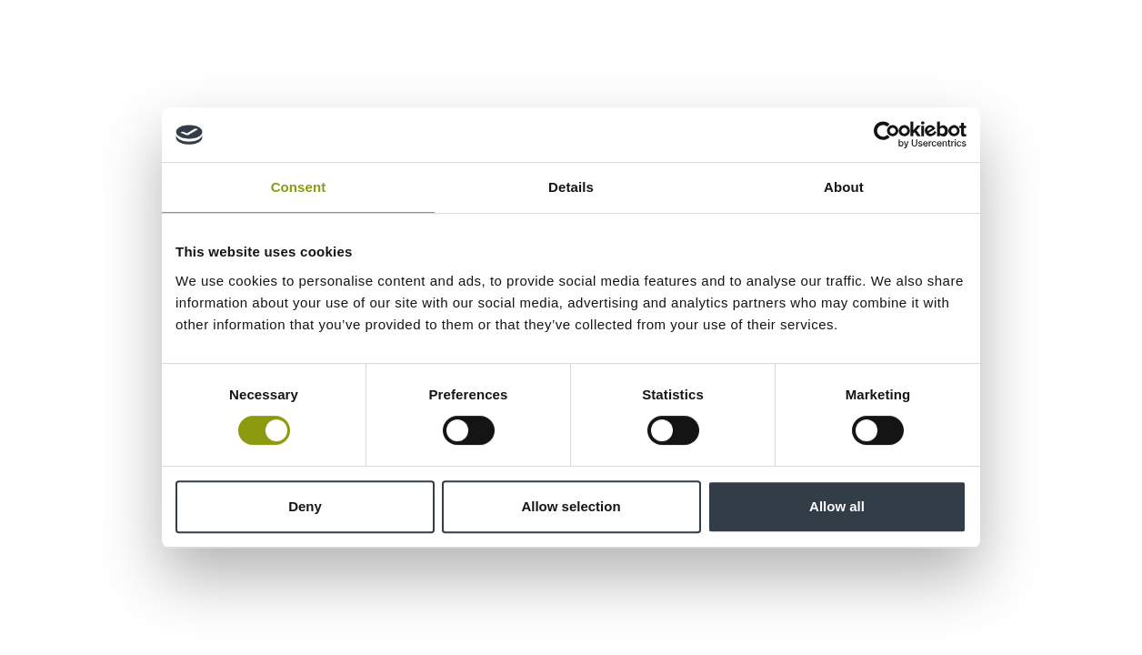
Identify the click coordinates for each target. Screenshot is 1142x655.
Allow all (837, 506)
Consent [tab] (298, 187)
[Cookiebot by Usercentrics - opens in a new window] (887, 134)
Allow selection (570, 506)
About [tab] (844, 187)
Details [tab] (571, 187)
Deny (305, 506)
